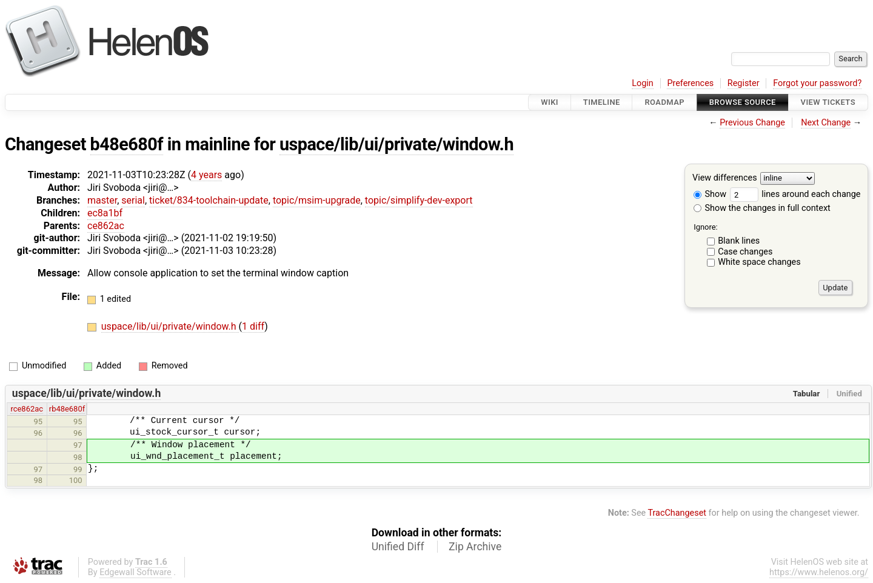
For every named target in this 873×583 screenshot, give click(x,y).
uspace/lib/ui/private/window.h (396, 144)
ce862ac (105, 226)
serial (133, 200)
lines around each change (795, 194)
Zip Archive (475, 547)
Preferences (690, 83)
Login (643, 83)
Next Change (826, 123)
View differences (724, 178)
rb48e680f (67, 408)
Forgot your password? (817, 83)
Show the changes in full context (762, 208)
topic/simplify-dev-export (419, 200)
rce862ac (26, 408)
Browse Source (742, 102)
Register (744, 83)
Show (710, 194)
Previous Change (752, 123)
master (102, 200)
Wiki (549, 102)
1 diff (253, 326)
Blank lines (739, 241)
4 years (206, 175)
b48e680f (127, 144)
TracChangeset (676, 513)
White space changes (759, 262)
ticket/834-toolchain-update (209, 200)
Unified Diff (398, 547)
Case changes (745, 252)
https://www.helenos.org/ (818, 572)
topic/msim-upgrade (317, 200)
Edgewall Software (135, 572)
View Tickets (828, 102)
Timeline (601, 102)
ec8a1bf (104, 213)
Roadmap (664, 102)
